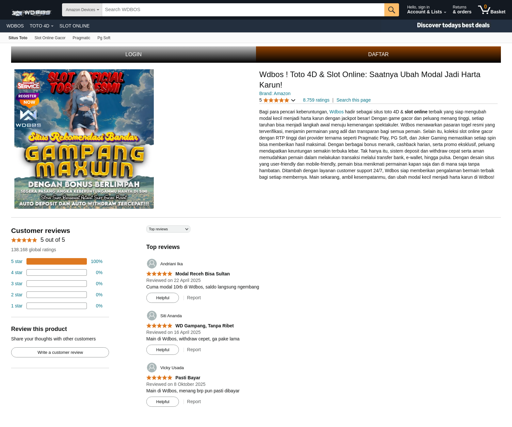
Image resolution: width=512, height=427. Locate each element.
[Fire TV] (104, 38)
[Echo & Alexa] (50, 38)
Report (194, 297)
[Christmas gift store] (446, 26)
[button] (277, 100)
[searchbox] (243, 10)
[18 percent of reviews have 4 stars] (57, 272)
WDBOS (15, 25)
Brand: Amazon (275, 93)
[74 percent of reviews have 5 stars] (57, 261)
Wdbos (336, 111)
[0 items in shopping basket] (491, 10)
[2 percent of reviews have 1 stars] (57, 306)
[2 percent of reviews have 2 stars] (57, 294)
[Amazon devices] (18, 38)
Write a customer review (60, 352)
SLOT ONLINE (74, 25)
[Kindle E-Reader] (81, 38)
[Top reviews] (256, 318)
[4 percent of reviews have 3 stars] (57, 283)
